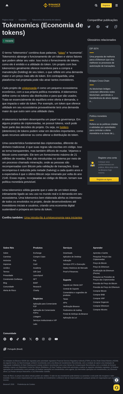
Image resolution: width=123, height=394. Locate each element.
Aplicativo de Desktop (72, 257)
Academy (37, 268)
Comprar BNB (99, 295)
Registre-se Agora (104, 179)
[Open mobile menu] (116, 5)
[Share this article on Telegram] (106, 26)
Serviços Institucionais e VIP (45, 320)
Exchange (37, 253)
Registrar (106, 5)
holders (64, 127)
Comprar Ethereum (101, 306)
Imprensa (7, 264)
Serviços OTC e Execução (74, 264)
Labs (35, 324)
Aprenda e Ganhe (100, 253)
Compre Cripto (39, 257)
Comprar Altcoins (100, 310)
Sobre (5, 253)
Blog (5, 283)
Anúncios (7, 260)
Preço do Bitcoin (100, 263)
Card (35, 264)
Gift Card (37, 272)
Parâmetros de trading (72, 310)
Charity (36, 290)
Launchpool (38, 275)
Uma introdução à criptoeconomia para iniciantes (53, 217)
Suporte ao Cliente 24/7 (73, 285)
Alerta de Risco (9, 290)
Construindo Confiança (12, 279)
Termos (6, 272)
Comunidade (8, 287)
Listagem (37, 317)
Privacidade (8, 275)
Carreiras (7, 257)
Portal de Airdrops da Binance (75, 314)
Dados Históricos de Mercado (75, 268)
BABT (35, 283)
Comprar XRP (99, 298)
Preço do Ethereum (101, 267)
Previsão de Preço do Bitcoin (105, 283)
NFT (35, 279)
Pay (34, 260)
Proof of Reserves (70, 272)
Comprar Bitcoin (99, 291)
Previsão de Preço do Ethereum (106, 287)
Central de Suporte (71, 289)
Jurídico (6, 268)
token (61, 52)
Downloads (67, 253)
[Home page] (51, 5)
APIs (65, 303)
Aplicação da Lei (70, 318)
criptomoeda (29, 88)
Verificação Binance (71, 306)
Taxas (65, 299)
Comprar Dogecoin (101, 302)
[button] (116, 5)
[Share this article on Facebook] (98, 26)
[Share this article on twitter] (89, 26)
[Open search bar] (95, 5)
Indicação (67, 260)
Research (37, 287)
